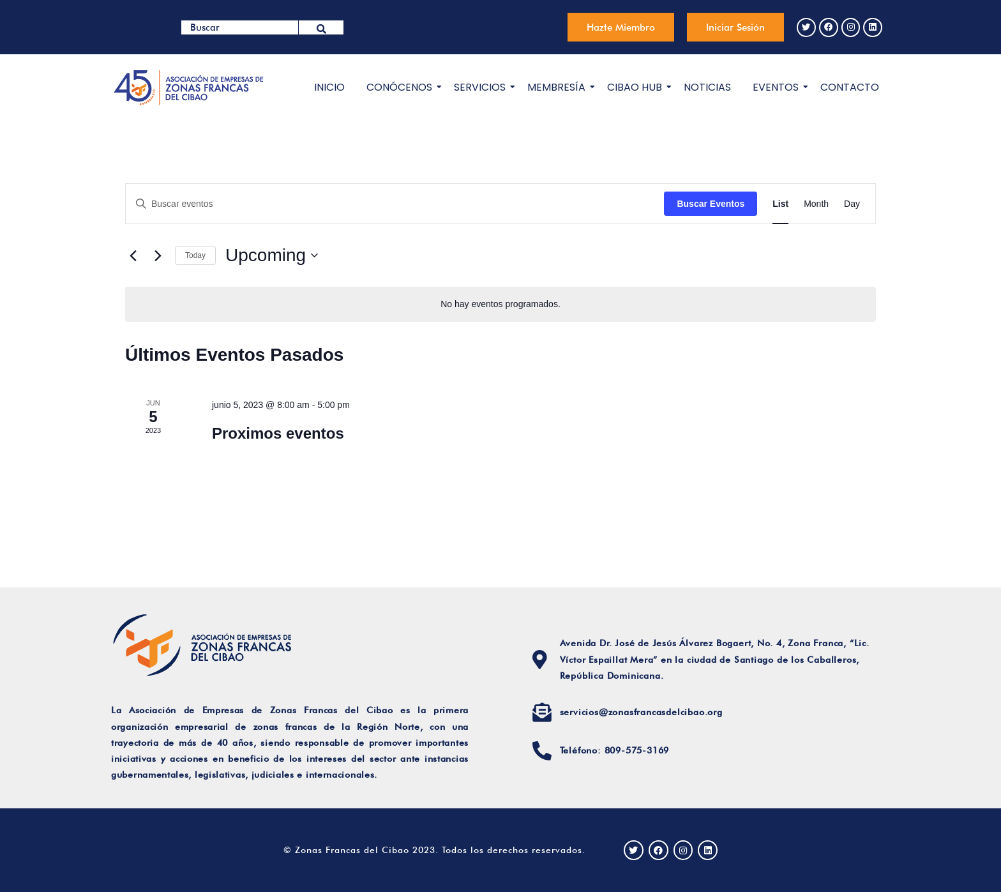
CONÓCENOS (401, 87)
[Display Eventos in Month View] (816, 203)
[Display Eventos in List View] (780, 203)
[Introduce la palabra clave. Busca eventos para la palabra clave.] (395, 203)
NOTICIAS (707, 87)
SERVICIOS (482, 87)
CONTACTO (849, 87)
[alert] (500, 304)
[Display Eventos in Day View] (852, 203)
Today (195, 255)
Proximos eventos (278, 433)
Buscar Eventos (710, 203)
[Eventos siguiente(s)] (157, 255)
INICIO (329, 87)
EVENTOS (778, 87)
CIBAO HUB (636, 87)
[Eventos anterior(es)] (132, 255)
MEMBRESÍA (558, 87)
